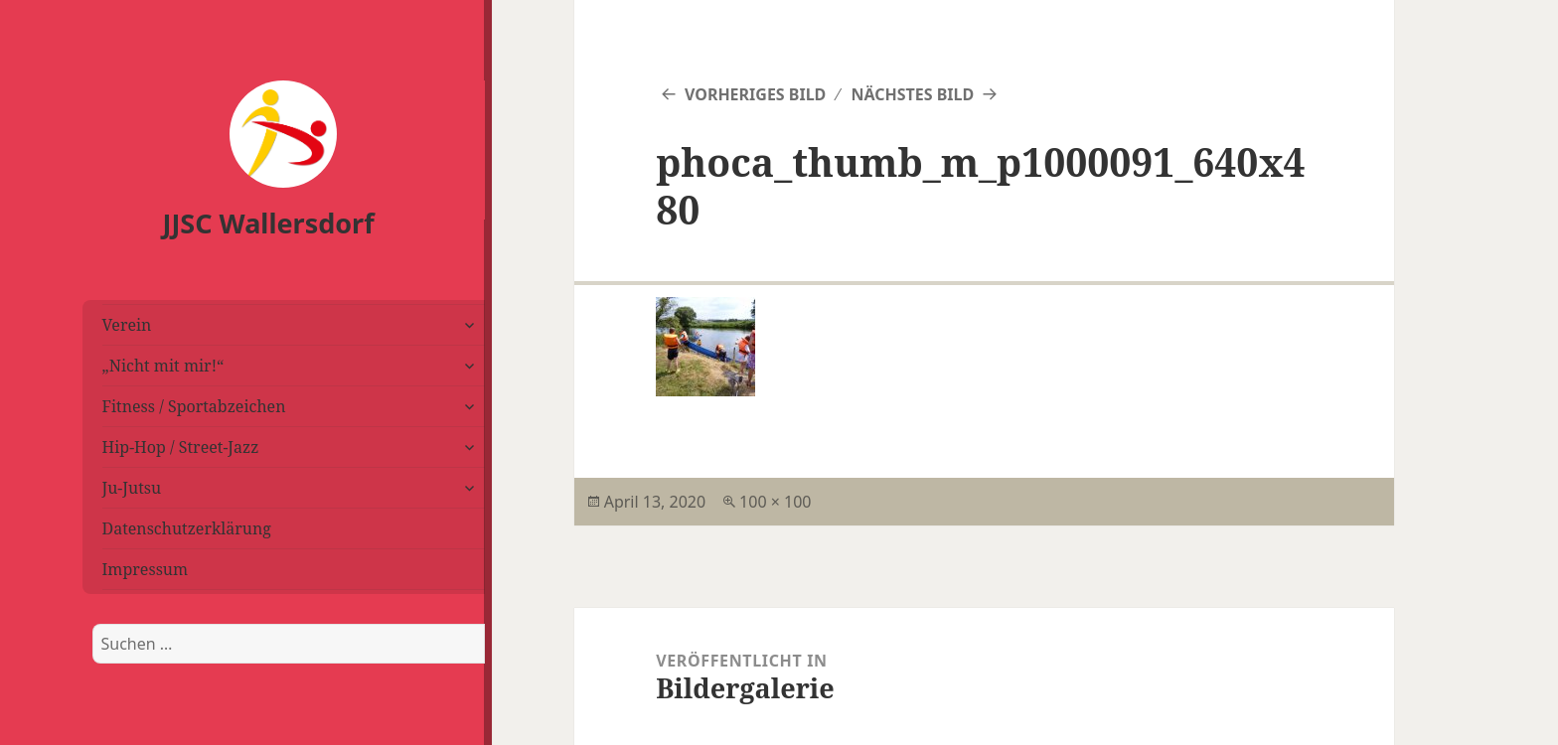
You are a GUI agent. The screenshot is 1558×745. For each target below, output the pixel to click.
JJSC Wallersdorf (269, 223)
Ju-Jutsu (132, 488)
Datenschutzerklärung (186, 528)
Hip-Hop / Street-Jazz (180, 447)
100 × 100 (775, 502)
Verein (127, 325)
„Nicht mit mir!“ (163, 365)
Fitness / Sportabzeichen (194, 406)
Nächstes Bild (912, 94)
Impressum (145, 569)
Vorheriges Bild (755, 94)
